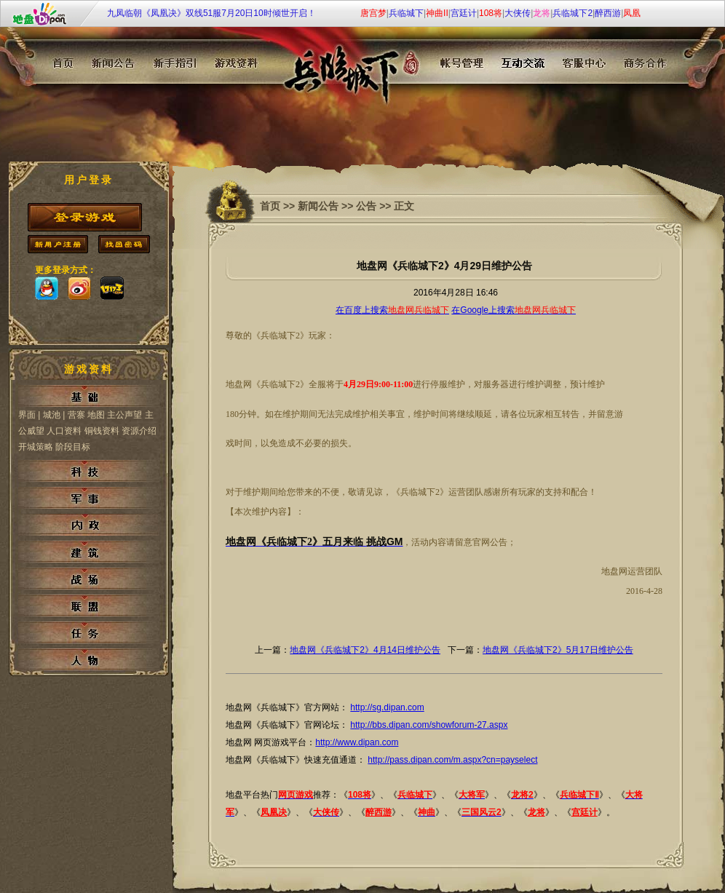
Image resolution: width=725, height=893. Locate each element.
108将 (490, 13)
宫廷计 (464, 13)
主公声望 (124, 415)
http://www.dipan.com (356, 742)
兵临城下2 (572, 13)
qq (46, 288)
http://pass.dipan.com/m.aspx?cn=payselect (452, 760)
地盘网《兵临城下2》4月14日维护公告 (365, 650)
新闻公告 (318, 206)
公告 (366, 206)
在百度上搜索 (392, 310)
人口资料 (64, 431)
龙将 (541, 13)
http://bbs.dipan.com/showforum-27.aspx (428, 725)
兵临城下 (406, 13)
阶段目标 (72, 447)
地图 (96, 415)
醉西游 (608, 13)
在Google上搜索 (513, 310)
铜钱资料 (101, 431)
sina (79, 288)
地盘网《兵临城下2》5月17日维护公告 (558, 650)
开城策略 (36, 447)
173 (112, 288)
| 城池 (49, 415)
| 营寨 (73, 415)
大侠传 (517, 13)
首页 (270, 206)
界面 (27, 415)
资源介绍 (139, 431)
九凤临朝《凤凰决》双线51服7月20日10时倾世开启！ (211, 13)
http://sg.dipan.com (387, 707)
